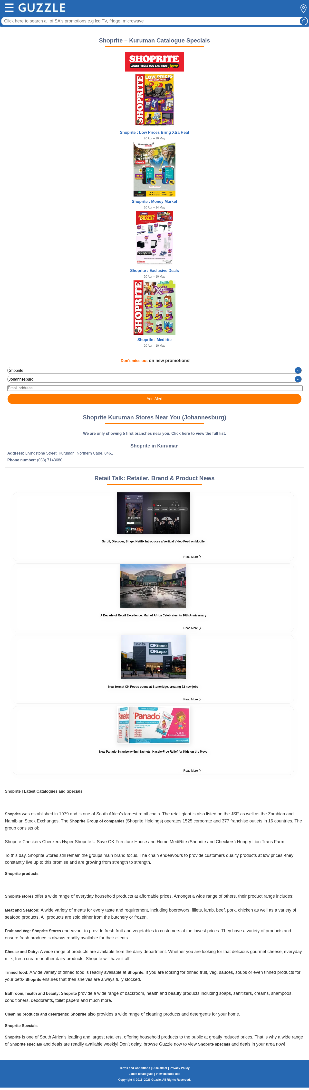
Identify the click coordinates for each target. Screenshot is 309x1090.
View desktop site (168, 1074)
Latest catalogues (141, 1074)
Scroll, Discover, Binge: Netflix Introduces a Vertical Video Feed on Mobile (153, 541)
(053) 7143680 (49, 460)
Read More (192, 557)
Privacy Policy (180, 1068)
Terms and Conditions (134, 1068)
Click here (180, 433)
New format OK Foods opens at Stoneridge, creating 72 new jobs (153, 686)
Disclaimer (160, 1068)
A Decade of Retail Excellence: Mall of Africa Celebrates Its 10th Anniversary (153, 615)
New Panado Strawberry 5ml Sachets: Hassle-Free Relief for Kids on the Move (153, 751)
